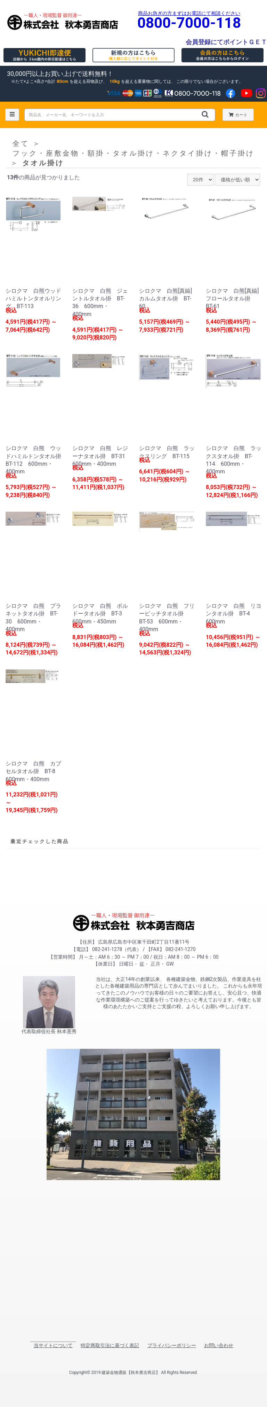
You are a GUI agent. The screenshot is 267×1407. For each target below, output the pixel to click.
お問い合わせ (218, 1345)
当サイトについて (53, 1345)
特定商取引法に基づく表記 (110, 1345)
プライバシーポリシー (171, 1345)
